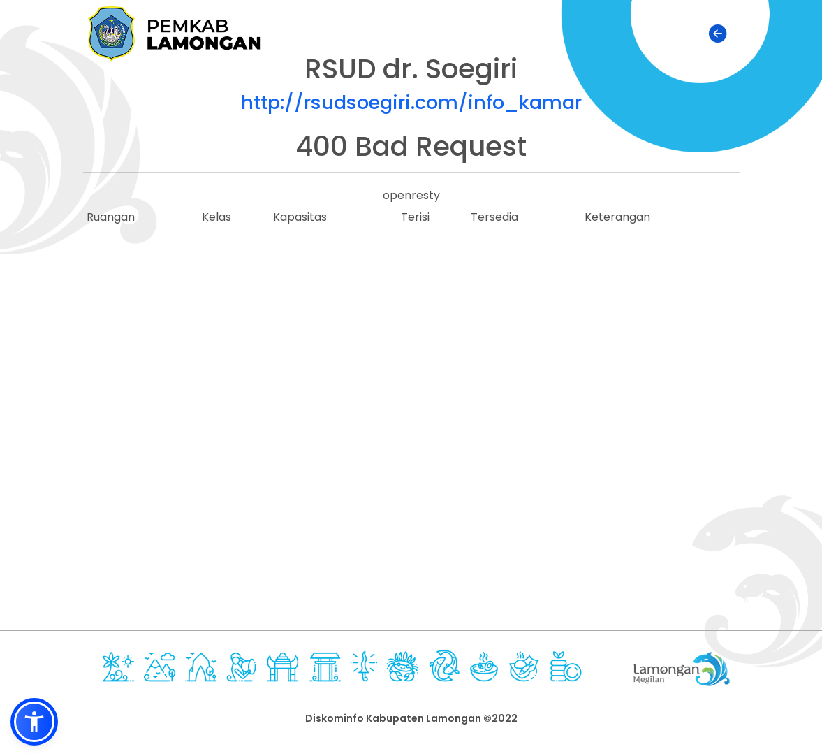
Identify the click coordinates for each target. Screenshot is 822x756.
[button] (34, 722)
